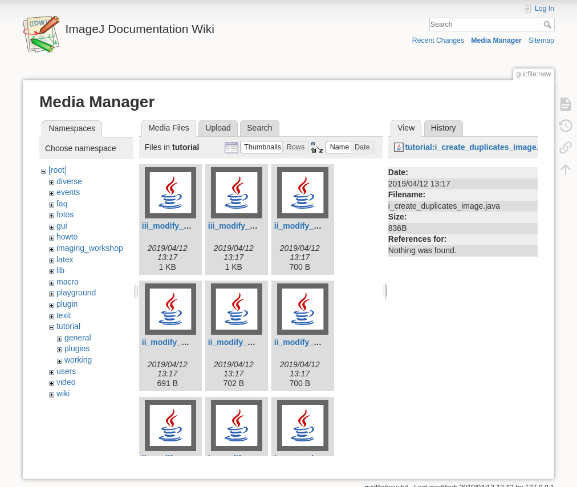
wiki (63, 393)
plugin (67, 304)
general (77, 337)
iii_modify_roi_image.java (190, 225)
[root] (57, 169)
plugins (77, 348)
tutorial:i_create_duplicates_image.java (479, 147)
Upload (217, 127)
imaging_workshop (89, 248)
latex (65, 259)
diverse (69, 181)
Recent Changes (438, 40)
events (68, 192)
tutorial (68, 326)
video (65, 382)
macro (67, 281)
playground (76, 292)
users (66, 371)
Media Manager (496, 40)
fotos (65, 214)
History (443, 127)
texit (63, 315)
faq (61, 203)
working (78, 359)
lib (60, 270)
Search (548, 25)
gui (61, 225)
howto (67, 236)
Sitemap (541, 40)
